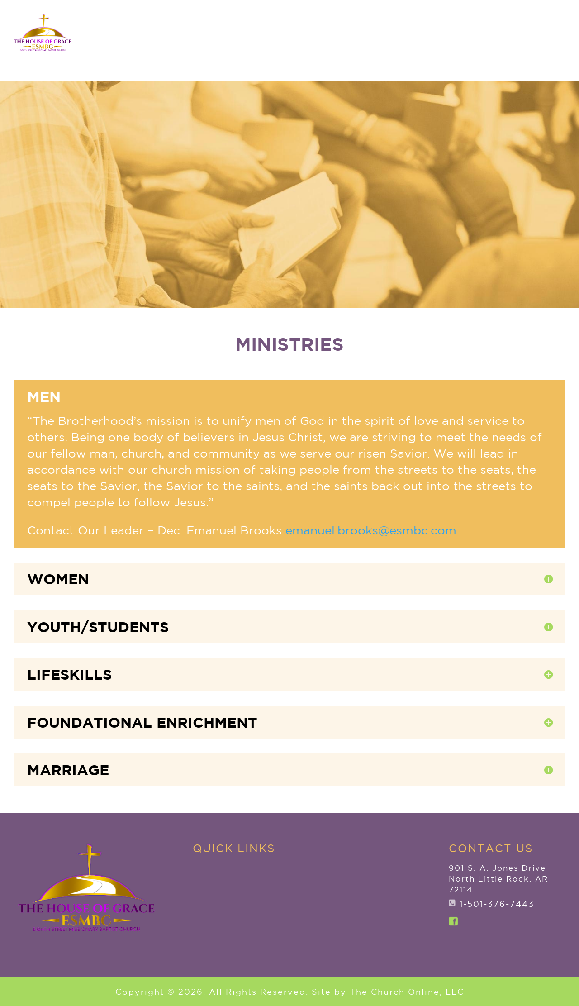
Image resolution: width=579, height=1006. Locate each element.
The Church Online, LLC (407, 1000)
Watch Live (525, 67)
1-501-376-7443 (497, 903)
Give (543, 44)
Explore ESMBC (233, 44)
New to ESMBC (322, 44)
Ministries (398, 44)
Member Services (473, 44)
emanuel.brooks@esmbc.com (370, 530)
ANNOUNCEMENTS (511, 15)
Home (174, 44)
